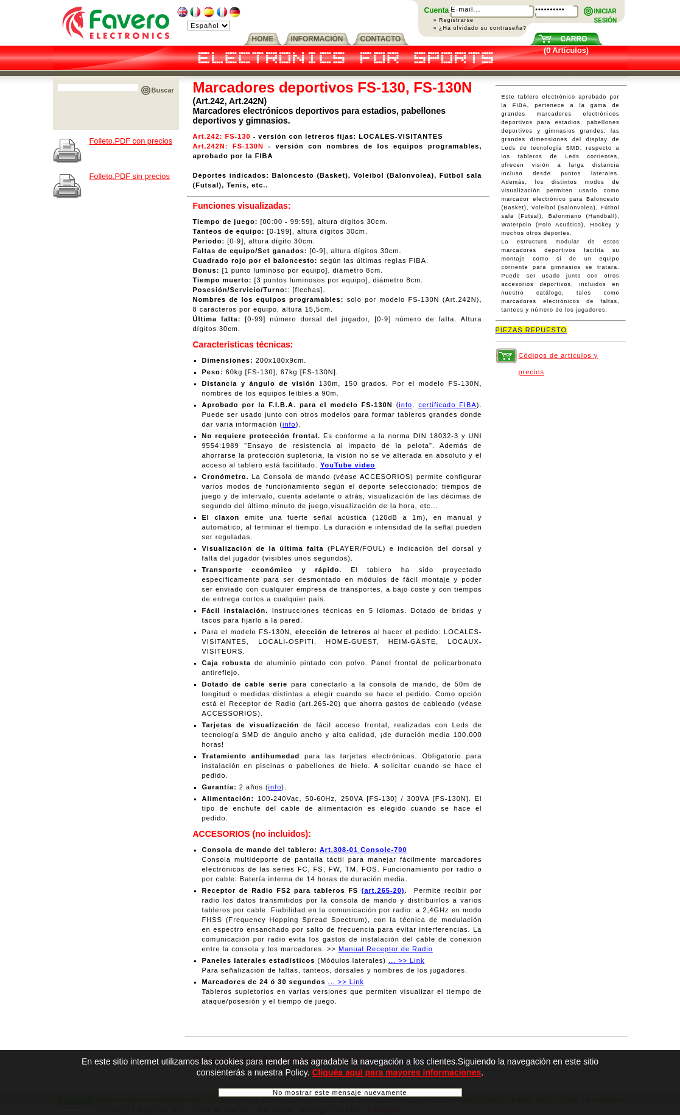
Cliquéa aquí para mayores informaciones (396, 1077)
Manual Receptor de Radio (385, 948)
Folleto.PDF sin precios (129, 176)
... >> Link (406, 960)
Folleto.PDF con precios (131, 140)
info (405, 404)
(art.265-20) (383, 890)
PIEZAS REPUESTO (531, 330)
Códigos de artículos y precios (558, 358)
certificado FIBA (447, 404)
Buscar (163, 90)
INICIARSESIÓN (605, 12)
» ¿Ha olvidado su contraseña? (480, 28)
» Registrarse (453, 20)
